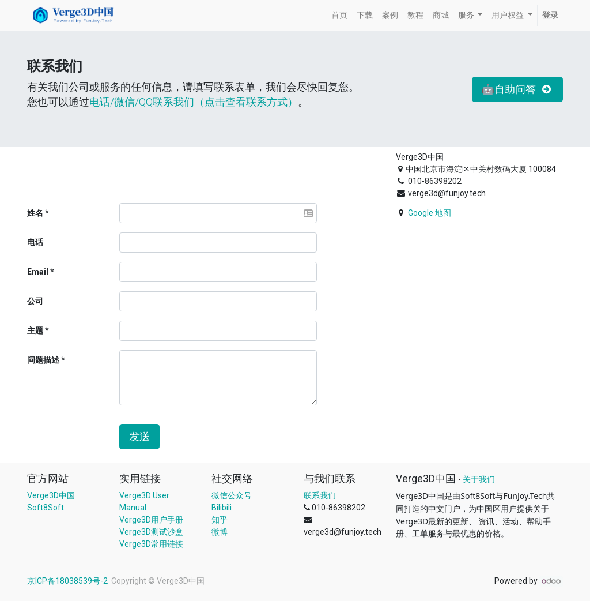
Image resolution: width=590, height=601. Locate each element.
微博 (219, 531)
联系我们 (320, 495)
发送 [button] (139, 436)
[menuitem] (339, 15)
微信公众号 (231, 495)
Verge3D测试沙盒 (151, 531)
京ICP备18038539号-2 (68, 580)
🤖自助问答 (517, 89)
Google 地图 (429, 212)
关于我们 (479, 479)
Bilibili (221, 507)
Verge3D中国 (51, 495)
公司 (35, 301)
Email (37, 271)
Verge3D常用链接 (151, 544)
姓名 (35, 212)
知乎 (219, 519)
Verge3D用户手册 (151, 519)
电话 (35, 242)
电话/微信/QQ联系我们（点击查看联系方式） (193, 102)
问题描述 (43, 360)
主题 (35, 330)
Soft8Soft (45, 507)
